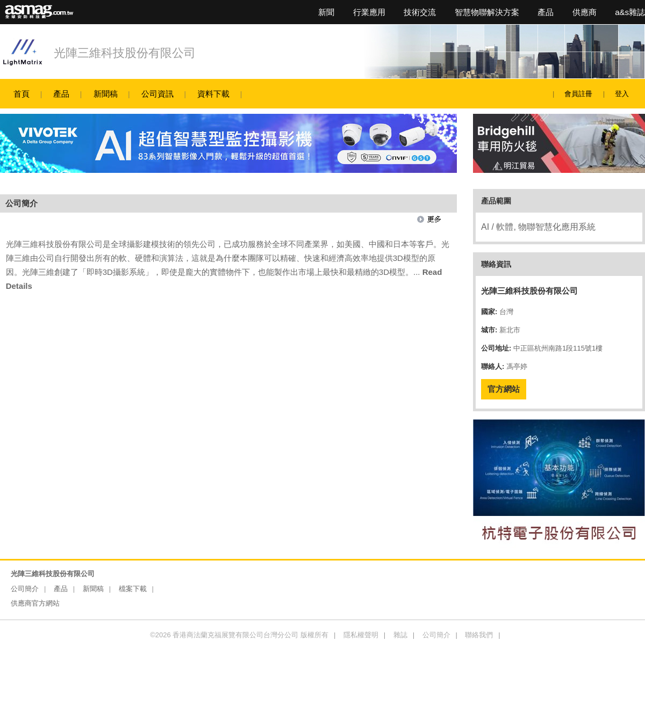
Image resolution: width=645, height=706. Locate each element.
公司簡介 (25, 589)
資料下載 (213, 93)
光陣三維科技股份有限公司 (125, 53)
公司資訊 (157, 93)
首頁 (21, 93)
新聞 (326, 12)
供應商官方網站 (35, 603)
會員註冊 (578, 94)
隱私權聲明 (360, 635)
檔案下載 (133, 589)
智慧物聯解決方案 (487, 12)
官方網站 (504, 389)
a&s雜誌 (630, 12)
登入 (622, 94)
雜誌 (400, 635)
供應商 (584, 12)
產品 (546, 12)
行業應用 (369, 12)
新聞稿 (106, 93)
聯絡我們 (479, 635)
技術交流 (420, 12)
